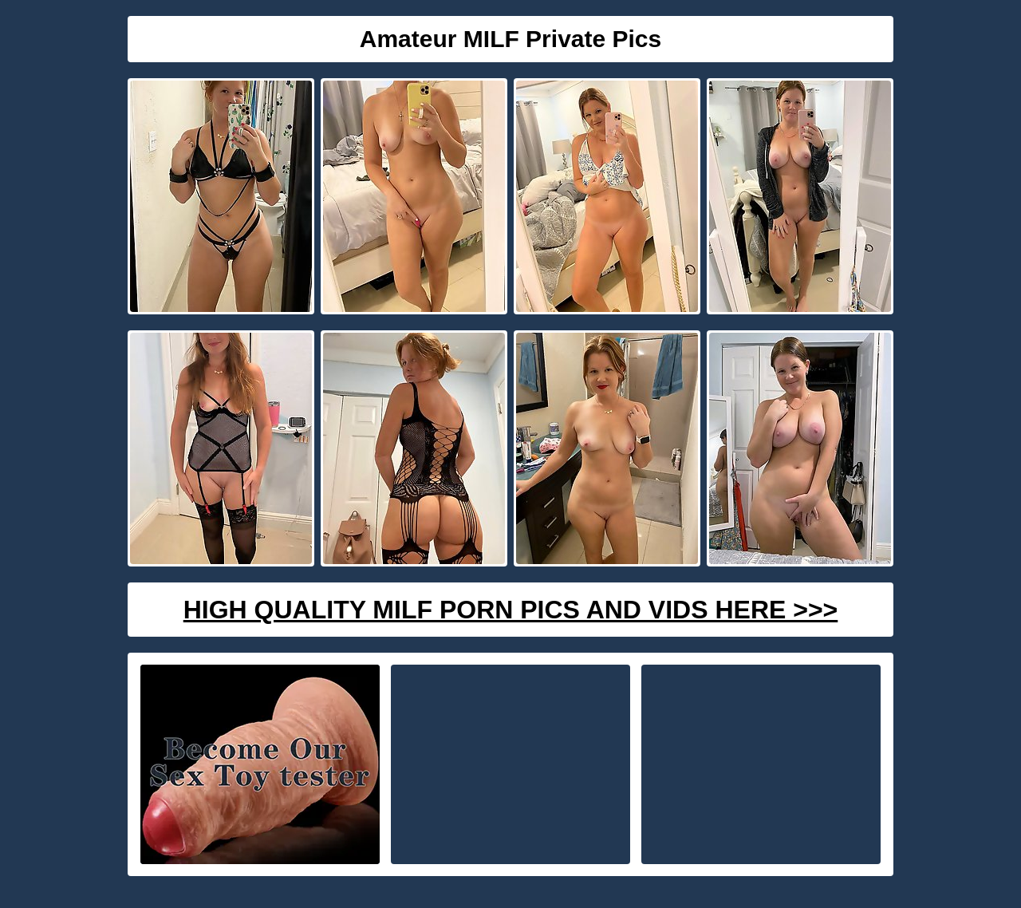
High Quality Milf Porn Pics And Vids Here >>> (510, 609)
